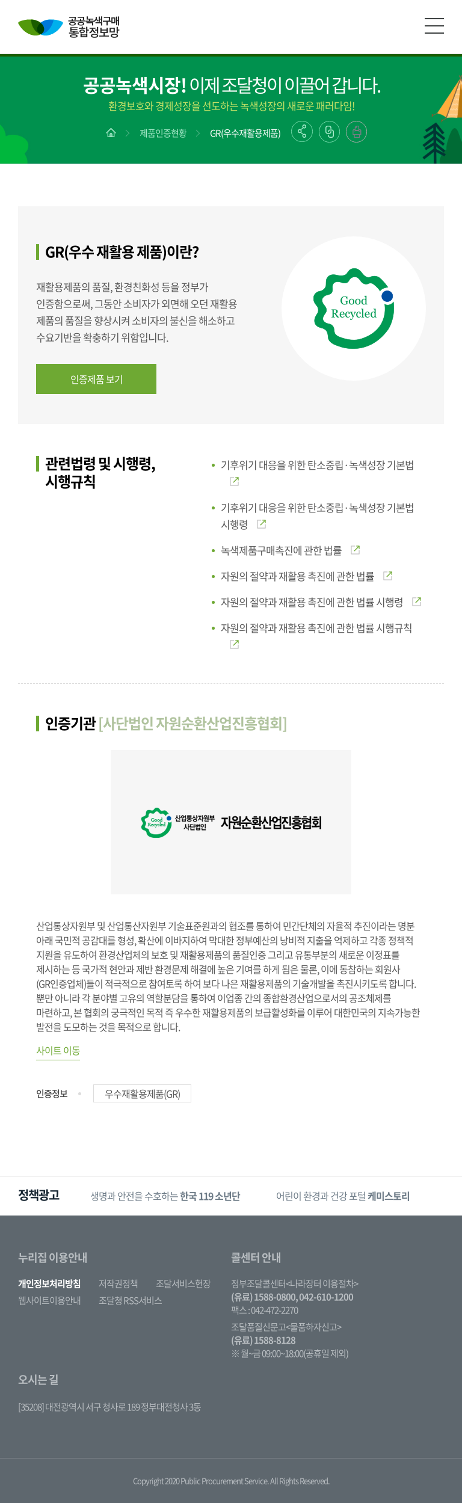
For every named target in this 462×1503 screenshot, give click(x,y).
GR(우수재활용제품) (245, 133)
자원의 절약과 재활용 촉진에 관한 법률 (306, 575)
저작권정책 (118, 1283)
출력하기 (356, 132)
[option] (165, 1196)
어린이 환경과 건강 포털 (343, 1195)
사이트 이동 (58, 1050)
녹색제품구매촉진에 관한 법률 (290, 550)
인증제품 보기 (96, 379)
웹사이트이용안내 (49, 1300)
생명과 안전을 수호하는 (165, 1195)
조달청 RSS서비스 (130, 1300)
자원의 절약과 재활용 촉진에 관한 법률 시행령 (321, 601)
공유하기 (302, 131)
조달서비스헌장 (183, 1283)
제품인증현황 (163, 133)
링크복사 (329, 132)
